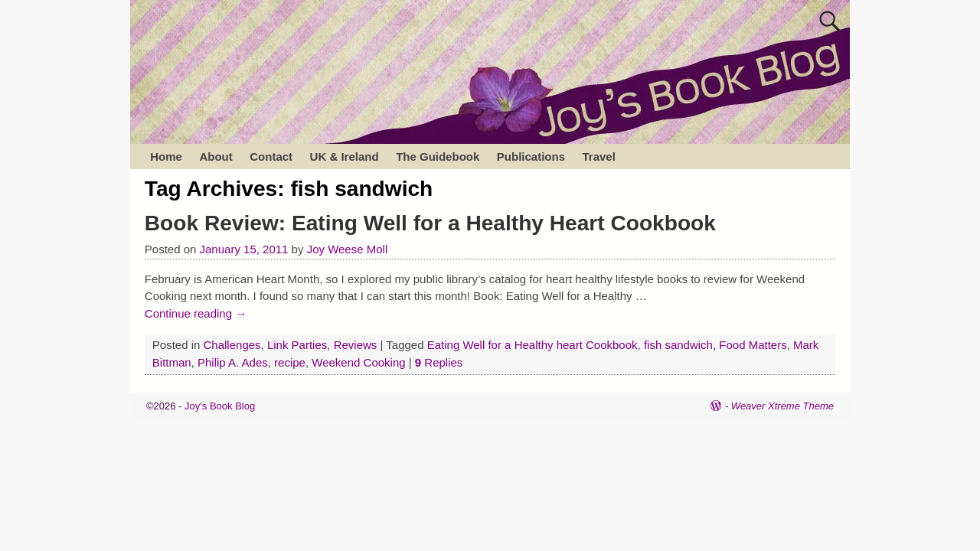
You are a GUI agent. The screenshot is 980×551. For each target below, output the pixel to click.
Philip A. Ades (233, 362)
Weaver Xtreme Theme (782, 406)
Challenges (232, 344)
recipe (289, 362)
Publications (531, 156)
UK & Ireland (344, 156)
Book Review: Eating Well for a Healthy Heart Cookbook (430, 223)
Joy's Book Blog (220, 406)
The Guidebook (437, 156)
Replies (439, 362)
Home (166, 156)
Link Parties (297, 344)
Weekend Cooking (358, 362)
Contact (271, 156)
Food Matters (752, 344)
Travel (598, 156)
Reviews (355, 344)
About (215, 156)
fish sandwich (678, 344)
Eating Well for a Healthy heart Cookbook (532, 344)
